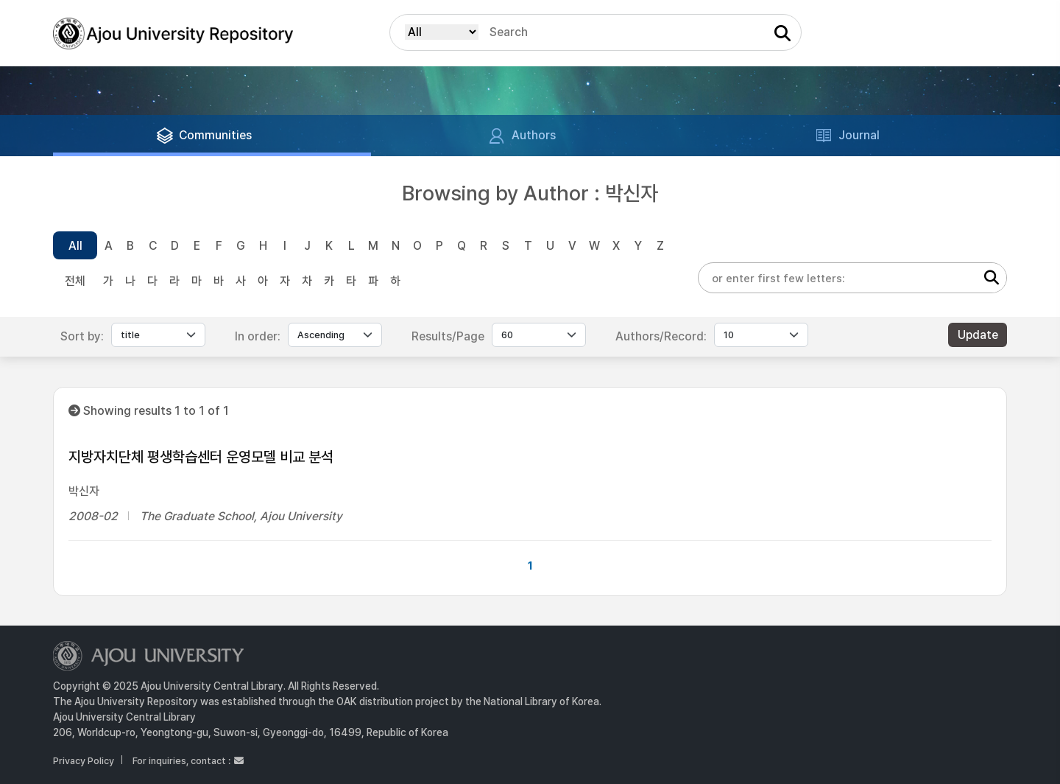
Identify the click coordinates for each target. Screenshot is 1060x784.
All (75, 246)
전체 (75, 281)
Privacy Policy (83, 760)
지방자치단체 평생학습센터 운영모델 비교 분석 (200, 457)
